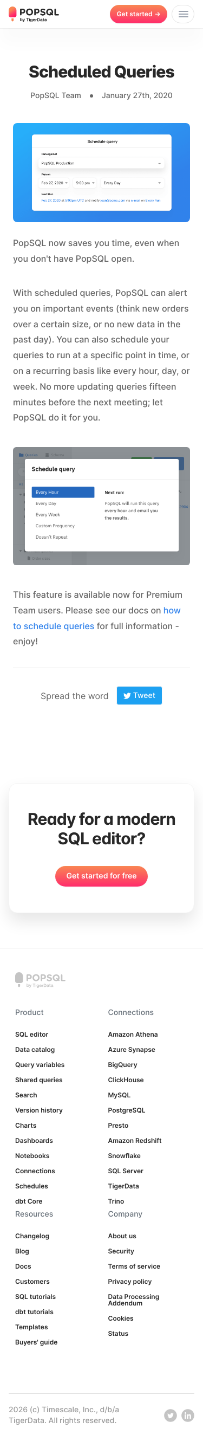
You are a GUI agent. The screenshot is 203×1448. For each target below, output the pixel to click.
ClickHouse (126, 1080)
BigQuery (122, 1065)
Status (118, 1333)
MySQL (119, 1095)
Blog (22, 1251)
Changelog (32, 1236)
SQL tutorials (35, 1296)
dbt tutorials (34, 1312)
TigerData (123, 1186)
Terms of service (134, 1266)
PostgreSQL (127, 1110)
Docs (23, 1266)
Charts (25, 1125)
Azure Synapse (131, 1049)
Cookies (121, 1318)
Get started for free (101, 876)
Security (121, 1251)
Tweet (139, 695)
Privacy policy (130, 1281)
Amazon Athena (133, 1034)
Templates (31, 1327)
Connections (35, 1171)
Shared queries (39, 1080)
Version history (39, 1110)
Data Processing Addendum (134, 1299)
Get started (138, 14)
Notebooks (32, 1156)
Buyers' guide (36, 1342)
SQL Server (125, 1171)
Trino (116, 1201)
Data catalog (35, 1049)
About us (122, 1236)
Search (26, 1095)
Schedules (31, 1186)
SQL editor (31, 1034)
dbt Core (28, 1201)
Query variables (39, 1065)
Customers (32, 1281)
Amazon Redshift (135, 1140)
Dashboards (34, 1140)
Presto (118, 1125)
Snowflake (124, 1156)
